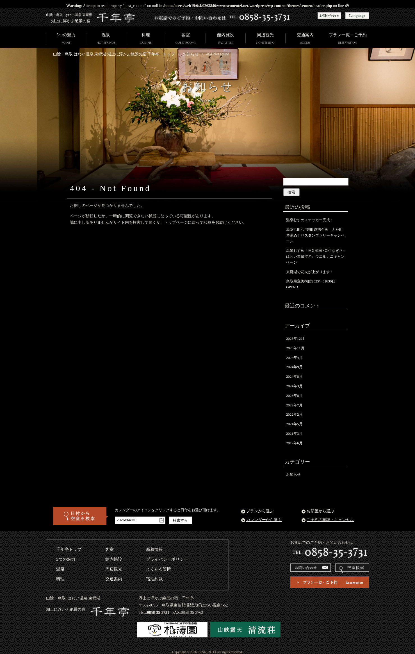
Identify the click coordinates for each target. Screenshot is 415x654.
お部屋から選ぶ (320, 511)
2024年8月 (294, 376)
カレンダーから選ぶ (264, 520)
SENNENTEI (207, 652)
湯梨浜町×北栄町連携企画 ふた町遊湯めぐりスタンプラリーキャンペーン (315, 235)
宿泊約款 (154, 579)
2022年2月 (294, 414)
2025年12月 (295, 338)
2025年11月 (295, 348)
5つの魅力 (66, 39)
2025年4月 (294, 358)
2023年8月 (294, 395)
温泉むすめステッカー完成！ (310, 220)
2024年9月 (294, 367)
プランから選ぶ (260, 511)
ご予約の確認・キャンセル (330, 520)
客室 (186, 39)
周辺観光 (265, 39)
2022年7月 (294, 405)
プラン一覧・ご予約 (347, 39)
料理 (146, 39)
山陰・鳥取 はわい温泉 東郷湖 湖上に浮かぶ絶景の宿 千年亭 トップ (114, 54)
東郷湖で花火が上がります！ (310, 272)
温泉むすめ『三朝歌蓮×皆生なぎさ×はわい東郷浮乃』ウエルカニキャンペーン (315, 256)
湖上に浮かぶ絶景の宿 (88, 609)
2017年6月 (294, 443)
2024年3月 (294, 386)
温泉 (106, 39)
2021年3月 (294, 433)
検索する (180, 520)
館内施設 (225, 39)
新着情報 (154, 549)
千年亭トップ (68, 549)
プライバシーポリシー (167, 559)
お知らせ (191, 54)
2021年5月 (294, 424)
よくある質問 (158, 569)
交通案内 (305, 39)
